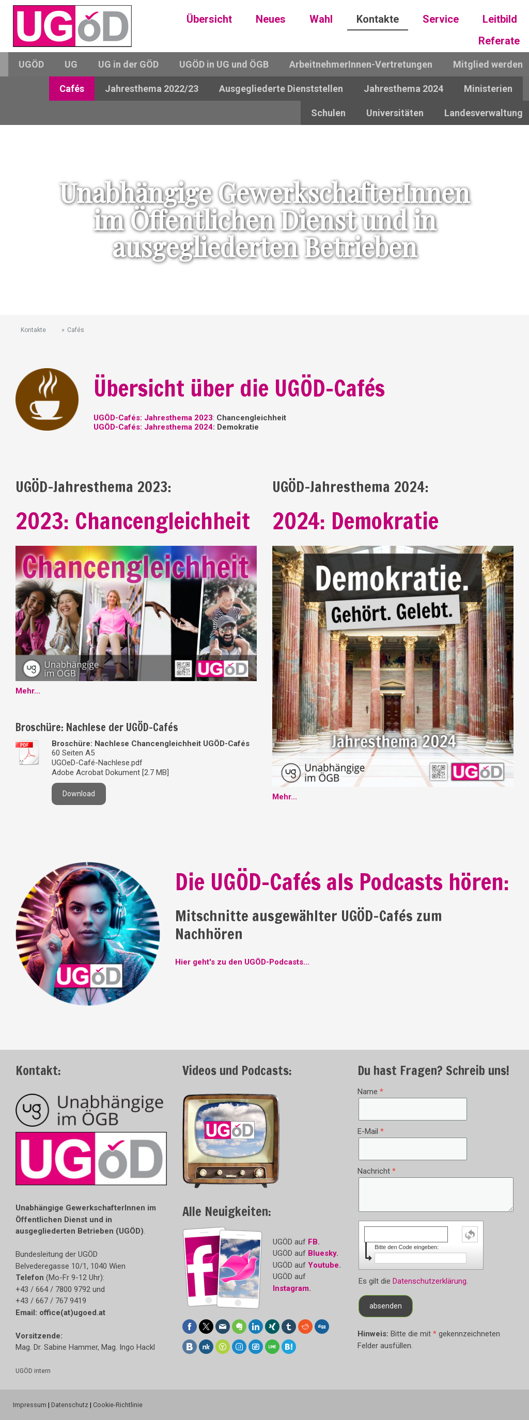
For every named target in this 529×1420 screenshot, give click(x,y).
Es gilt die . (413, 1281)
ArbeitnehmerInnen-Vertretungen (360, 64)
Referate (499, 41)
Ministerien (488, 88)
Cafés (71, 88)
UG (71, 64)
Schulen (328, 112)
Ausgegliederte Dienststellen (281, 88)
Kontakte (377, 19)
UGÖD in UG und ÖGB (224, 64)
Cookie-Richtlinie (118, 1405)
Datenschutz (69, 1405)
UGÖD (31, 64)
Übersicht (209, 19)
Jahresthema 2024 (403, 88)
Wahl (321, 19)
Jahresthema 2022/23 (151, 88)
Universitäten (395, 112)
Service (441, 19)
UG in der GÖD (128, 64)
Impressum (29, 1405)
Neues (271, 19)
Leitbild (500, 19)
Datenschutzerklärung (429, 1281)
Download (79, 794)
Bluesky (322, 1253)
